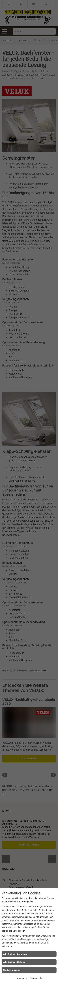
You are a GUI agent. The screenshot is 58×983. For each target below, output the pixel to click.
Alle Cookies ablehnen (14, 962)
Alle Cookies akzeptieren (15, 954)
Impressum (21, 978)
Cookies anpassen (12, 970)
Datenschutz (36, 978)
